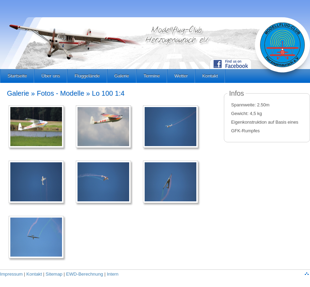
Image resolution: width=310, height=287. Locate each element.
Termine (152, 75)
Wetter (181, 75)
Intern (112, 274)
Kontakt (210, 75)
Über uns (50, 75)
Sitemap (53, 274)
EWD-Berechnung (84, 274)
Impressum (11, 274)
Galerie (121, 75)
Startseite (17, 75)
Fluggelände (87, 75)
